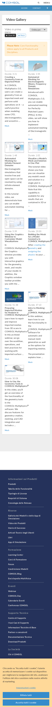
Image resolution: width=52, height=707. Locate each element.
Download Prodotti (17, 641)
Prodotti (12, 484)
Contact (37, 8)
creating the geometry (36, 246)
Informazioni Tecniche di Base (22, 627)
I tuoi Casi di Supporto (18, 622)
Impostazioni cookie (26, 687)
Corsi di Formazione (17, 559)
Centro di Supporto (17, 618)
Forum (11, 564)
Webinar (12, 591)
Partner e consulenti (17, 632)
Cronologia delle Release (20, 503)
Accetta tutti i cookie (26, 702)
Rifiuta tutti (26, 695)
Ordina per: (38, 29)
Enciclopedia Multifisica (19, 578)
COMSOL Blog (14, 573)
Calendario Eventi (16, 600)
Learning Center (15, 554)
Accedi (24, 8)
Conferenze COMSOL (18, 605)
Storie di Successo (16, 528)
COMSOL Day (14, 596)
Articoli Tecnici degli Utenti (21, 532)
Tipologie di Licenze (17, 493)
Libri (10, 537)
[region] (26, 683)
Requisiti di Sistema (17, 498)
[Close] (44, 45)
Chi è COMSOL (15, 654)
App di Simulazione (17, 542)
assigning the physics (34, 253)
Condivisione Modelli (18, 569)
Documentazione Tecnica (20, 637)
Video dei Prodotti (17, 523)
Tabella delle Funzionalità (20, 488)
